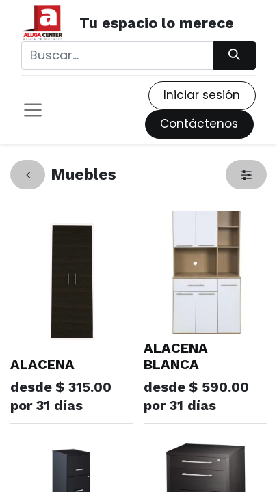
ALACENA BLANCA (176, 356)
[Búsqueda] (234, 55)
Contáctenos (199, 123)
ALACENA (42, 364)
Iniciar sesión (201, 95)
